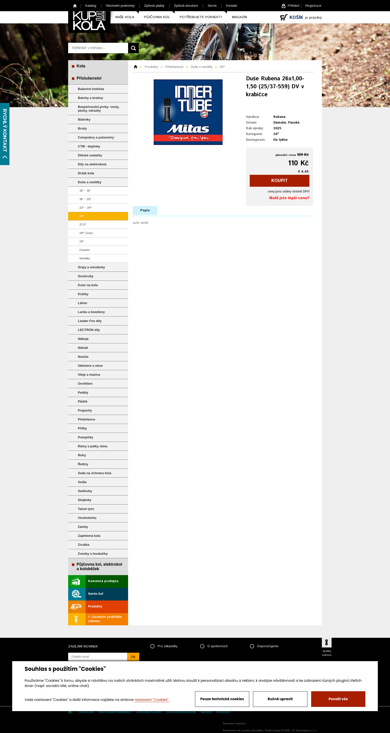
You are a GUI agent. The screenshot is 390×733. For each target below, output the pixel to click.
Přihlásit (293, 5)
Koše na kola (88, 285)
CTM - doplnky (89, 146)
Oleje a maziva (89, 374)
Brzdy (82, 128)
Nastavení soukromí (234, 723)
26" (81, 216)
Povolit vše (338, 698)
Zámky (83, 527)
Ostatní (84, 250)
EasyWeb (257, 730)
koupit (279, 181)
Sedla (82, 482)
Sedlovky (85, 491)
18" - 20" (85, 199)
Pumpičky (85, 437)
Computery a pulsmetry (96, 137)
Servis (212, 5)
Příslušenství (89, 78)
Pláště (82, 401)
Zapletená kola (89, 536)
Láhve (82, 303)
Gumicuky (86, 276)
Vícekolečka (87, 518)
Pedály (83, 392)
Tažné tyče (86, 509)
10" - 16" (85, 191)
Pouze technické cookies (222, 698)
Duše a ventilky (89, 182)
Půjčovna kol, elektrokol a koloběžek (99, 566)
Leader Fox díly (89, 321)
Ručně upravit (280, 698)
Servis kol (95, 594)
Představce (86, 419)
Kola (81, 66)
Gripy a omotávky (91, 267)
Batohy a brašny (90, 98)
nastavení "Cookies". (152, 699)
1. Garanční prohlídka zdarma (105, 619)
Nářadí (83, 348)
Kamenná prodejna (103, 581)
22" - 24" (85, 208)
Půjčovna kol (157, 17)
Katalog (90, 5)
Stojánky (84, 500)
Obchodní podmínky (120, 5)
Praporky (85, 410)
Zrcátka (83, 545)
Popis (145, 210)
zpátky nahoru (327, 653)
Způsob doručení (186, 5)
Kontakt (231, 5)
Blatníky (84, 119)
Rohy (82, 455)
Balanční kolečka (91, 89)
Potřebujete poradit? (201, 17)
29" (81, 241)
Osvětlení (85, 383)
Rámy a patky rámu (92, 446)
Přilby (82, 428)
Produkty (95, 606)
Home (75, 5)
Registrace (313, 5)
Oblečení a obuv (90, 365)
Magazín (239, 17)
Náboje (83, 339)
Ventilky (84, 258)
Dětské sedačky (90, 155)
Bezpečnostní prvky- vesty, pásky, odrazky (98, 108)
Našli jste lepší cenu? (289, 198)
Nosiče (83, 357)
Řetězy (83, 464)
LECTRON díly (89, 330)
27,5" (82, 225)
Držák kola (86, 173)
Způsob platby (154, 5)
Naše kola (124, 17)
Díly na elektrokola (92, 164)
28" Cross (86, 233)
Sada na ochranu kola (94, 473)
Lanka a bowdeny (91, 312)
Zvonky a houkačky (93, 553)
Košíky (83, 294)
